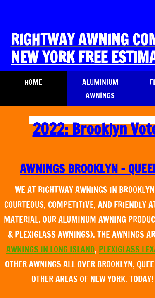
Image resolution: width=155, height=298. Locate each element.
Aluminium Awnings (100, 89)
